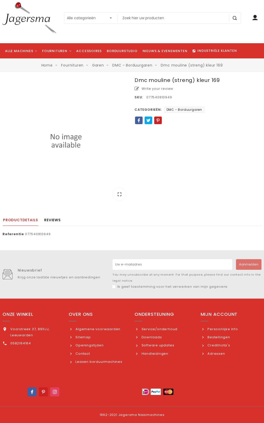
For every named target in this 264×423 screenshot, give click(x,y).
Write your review (154, 88)
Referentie (13, 234)
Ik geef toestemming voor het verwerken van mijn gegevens (172, 286)
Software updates (157, 345)
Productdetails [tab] (20, 219)
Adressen (215, 353)
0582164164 (20, 343)
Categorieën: (148, 109)
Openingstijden (88, 345)
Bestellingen (218, 337)
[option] (66, 140)
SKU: (139, 97)
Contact (82, 353)
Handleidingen (154, 353)
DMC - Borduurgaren (184, 109)
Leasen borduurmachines (98, 361)
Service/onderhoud (159, 329)
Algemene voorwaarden (97, 329)
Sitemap (82, 337)
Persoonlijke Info (222, 329)
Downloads (151, 337)
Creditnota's (218, 345)
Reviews (52, 219)
